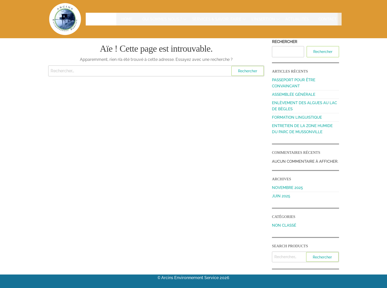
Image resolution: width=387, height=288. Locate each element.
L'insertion (262, 19)
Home (118, 19)
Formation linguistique (297, 117)
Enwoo (190, 285)
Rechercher (284, 41)
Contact (328, 19)
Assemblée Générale (293, 94)
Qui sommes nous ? (153, 19)
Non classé (284, 225)
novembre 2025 (287, 187)
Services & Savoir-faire (212, 19)
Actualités (297, 19)
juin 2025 (281, 196)
